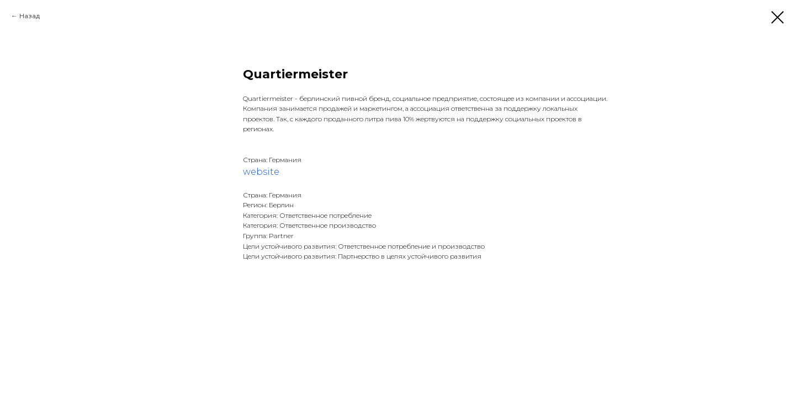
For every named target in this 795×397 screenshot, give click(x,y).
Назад (29, 16)
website (261, 172)
